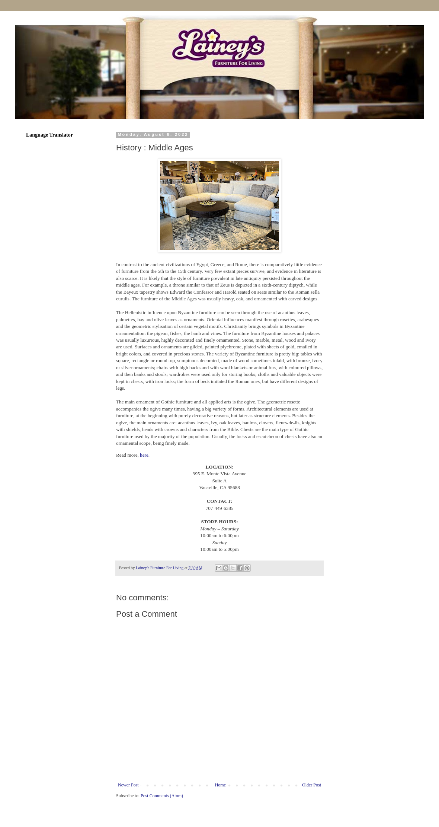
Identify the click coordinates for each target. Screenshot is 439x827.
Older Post (311, 785)
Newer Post (128, 785)
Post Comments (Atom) (162, 795)
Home (220, 785)
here (144, 455)
